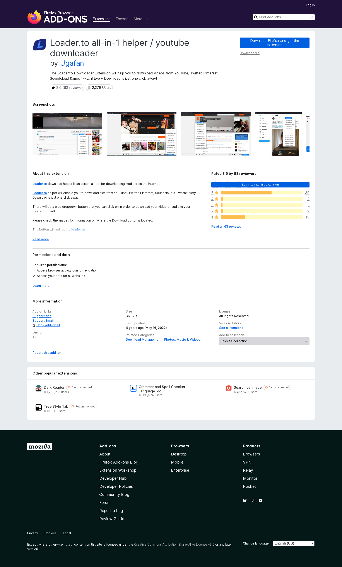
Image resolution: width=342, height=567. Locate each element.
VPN (247, 462)
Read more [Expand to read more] (40, 239)
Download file (250, 53)
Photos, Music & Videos (182, 339)
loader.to (78, 229)
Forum (105, 502)
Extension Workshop (117, 470)
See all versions (231, 328)
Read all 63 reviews (226, 226)
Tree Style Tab (56, 406)
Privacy (32, 533)
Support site (41, 316)
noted (68, 544)
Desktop (178, 454)
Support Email (43, 320)
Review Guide (111, 518)
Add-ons (107, 446)
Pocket (249, 486)
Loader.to (39, 184)
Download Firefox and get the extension (274, 42)
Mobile (177, 462)
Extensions (101, 19)
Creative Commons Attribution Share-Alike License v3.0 (174, 544)
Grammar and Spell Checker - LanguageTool (163, 389)
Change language (256, 543)
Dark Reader (54, 387)
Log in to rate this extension (260, 184)
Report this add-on (46, 352)
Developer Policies (116, 486)
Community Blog (114, 494)
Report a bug (111, 510)
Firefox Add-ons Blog (118, 462)
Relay (248, 470)
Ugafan (72, 63)
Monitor (250, 478)
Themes (122, 19)
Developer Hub (113, 478)
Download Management (144, 339)
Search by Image (248, 387)
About (105, 454)
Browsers (251, 454)
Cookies (50, 533)
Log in (310, 5)
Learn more (41, 285)
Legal (67, 533)
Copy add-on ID (46, 325)
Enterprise (180, 470)
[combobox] (284, 17)
